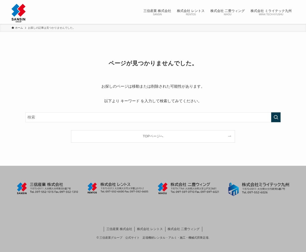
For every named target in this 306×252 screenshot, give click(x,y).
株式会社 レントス (150, 229)
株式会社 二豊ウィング (184, 229)
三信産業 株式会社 (119, 229)
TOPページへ (153, 136)
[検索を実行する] (276, 117)
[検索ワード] (153, 117)
